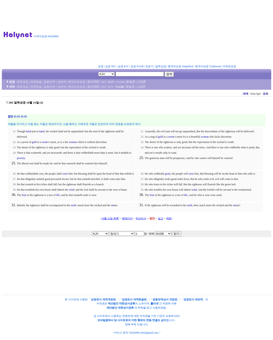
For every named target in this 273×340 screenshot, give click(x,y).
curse (65, 173)
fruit (24, 195)
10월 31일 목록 (110, 218)
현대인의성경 (76, 81)
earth (73, 205)
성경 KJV (123, 66)
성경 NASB (137, 66)
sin (112, 205)
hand (28, 131)
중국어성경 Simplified (180, 66)
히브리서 (141, 218)
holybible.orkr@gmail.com (143, 332)
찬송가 (149, 66)
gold (34, 142)
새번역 (61, 81)
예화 (169, 218)
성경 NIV (110, 66)
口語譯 (141, 81)
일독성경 (160, 66)
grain (168, 173)
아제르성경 (229, 66)
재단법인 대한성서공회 (121, 303)
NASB (120, 81)
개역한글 (36, 81)
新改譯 (130, 81)
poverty (21, 158)
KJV (111, 81)
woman (73, 142)
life (58, 195)
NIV (103, 81)
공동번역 (49, 81)
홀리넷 (155, 303)
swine (45, 142)
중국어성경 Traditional (208, 66)
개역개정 (22, 81)
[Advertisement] (167, 33)
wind (71, 189)
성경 (100, 66)
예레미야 (127, 218)
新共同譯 (93, 81)
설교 (160, 218)
